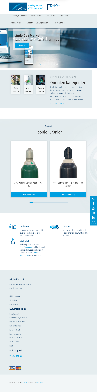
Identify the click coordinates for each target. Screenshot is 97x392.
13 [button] (43, 203)
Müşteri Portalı (14, 342)
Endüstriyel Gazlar (18, 15)
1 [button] (31, 202)
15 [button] (50, 203)
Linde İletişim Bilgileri (16, 288)
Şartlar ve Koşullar (15, 330)
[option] (15, 84)
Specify (30, 23)
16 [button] (53, 203)
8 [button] (55, 202)
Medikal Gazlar (16, 23)
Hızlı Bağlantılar (59, 23)
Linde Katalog (13, 304)
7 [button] (52, 202)
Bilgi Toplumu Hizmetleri (17, 322)
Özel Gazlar (64, 15)
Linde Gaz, (24, 383)
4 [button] (41, 202)
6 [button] (48, 202)
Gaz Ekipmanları (42, 23)
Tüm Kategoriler (56, 103)
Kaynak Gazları (35, 15)
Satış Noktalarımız (15, 334)
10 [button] (62, 202)
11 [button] (66, 202)
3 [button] (38, 202)
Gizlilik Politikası (14, 296)
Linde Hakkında (14, 314)
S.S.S (11, 292)
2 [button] (34, 202)
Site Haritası (13, 300)
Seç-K (11, 346)
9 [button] (59, 202)
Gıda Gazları (50, 15)
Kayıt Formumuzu (26, 247)
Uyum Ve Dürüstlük (15, 338)
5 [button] (45, 202)
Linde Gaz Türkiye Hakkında (18, 318)
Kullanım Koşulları (15, 326)
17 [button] (57, 203)
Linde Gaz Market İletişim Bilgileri (20, 284)
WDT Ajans (39, 383)
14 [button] (47, 203)
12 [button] (40, 203)
